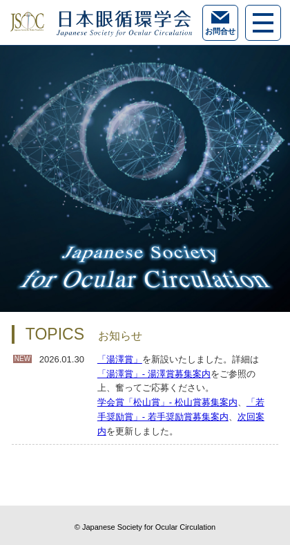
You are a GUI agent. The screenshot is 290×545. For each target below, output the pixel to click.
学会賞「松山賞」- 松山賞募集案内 (167, 402)
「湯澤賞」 (119, 359)
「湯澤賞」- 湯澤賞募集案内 (154, 374)
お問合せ (220, 23)
